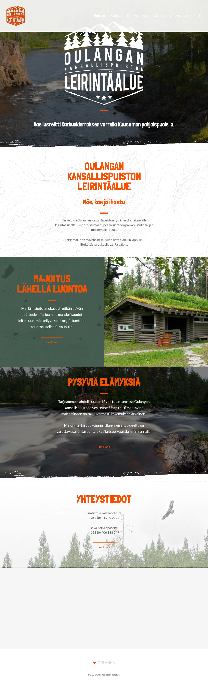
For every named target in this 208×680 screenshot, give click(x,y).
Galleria (159, 16)
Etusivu (99, 16)
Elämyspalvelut (138, 16)
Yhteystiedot (179, 16)
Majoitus (115, 16)
